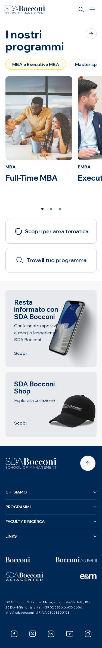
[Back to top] (88, 463)
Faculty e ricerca (51, 521)
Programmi (51, 506)
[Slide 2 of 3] (51, 209)
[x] (32, 633)
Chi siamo (51, 492)
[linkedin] (51, 633)
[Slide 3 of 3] (60, 209)
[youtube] (69, 633)
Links (51, 536)
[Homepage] (31, 463)
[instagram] (88, 633)
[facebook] (14, 633)
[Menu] (92, 10)
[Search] (81, 10)
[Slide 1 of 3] (42, 209)
